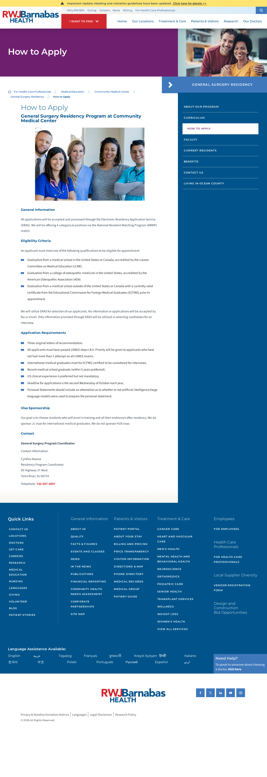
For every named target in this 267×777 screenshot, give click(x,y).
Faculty (191, 139)
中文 (41, 662)
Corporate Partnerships (82, 604)
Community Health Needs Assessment (86, 591)
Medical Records (129, 581)
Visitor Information (131, 559)
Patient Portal (127, 529)
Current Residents (200, 150)
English (14, 656)
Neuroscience (169, 569)
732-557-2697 (46, 484)
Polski (72, 662)
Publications (82, 574)
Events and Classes (88, 551)
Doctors (16, 542)
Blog (13, 608)
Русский (132, 662)
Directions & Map (128, 566)
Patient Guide (125, 596)
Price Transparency (131, 551)
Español (161, 662)
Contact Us (193, 172)
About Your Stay (128, 536)
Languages (18, 588)
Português (104, 662)
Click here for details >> (189, 3)
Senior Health (169, 591)
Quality (77, 536)
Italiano (190, 656)
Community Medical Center (111, 91)
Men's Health (168, 549)
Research (17, 562)
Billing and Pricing (131, 544)
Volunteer (18, 601)
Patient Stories (22, 614)
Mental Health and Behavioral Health (173, 559)
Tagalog (65, 656)
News (116, 10)
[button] (261, 10)
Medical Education (72, 91)
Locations (18, 535)
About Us (78, 529)
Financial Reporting (88, 581)
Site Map (78, 614)
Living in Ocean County (204, 183)
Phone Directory (129, 574)
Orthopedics (168, 576)
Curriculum (194, 117)
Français (90, 656)
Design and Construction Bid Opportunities (230, 608)
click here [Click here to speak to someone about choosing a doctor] (234, 669)
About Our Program (201, 106)
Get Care (16, 549)
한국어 (13, 662)
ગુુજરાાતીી (115, 656)
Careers (104, 10)
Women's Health (171, 621)
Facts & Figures (84, 544)
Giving (91, 10)
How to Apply (199, 128)
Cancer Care (168, 529)
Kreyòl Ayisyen (145, 656)
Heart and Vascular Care (175, 539)
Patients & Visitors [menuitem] (205, 21)
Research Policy (125, 714)
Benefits (191, 161)
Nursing (16, 581)
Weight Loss (167, 614)
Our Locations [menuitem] (143, 21)
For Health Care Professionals (155, 10)
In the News (81, 566)
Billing (127, 10)
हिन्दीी (162, 656)
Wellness (165, 606)
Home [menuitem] (122, 21)
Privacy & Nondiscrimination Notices (45, 714)
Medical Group (127, 589)
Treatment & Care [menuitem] (172, 21)
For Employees (226, 529)
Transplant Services (175, 599)
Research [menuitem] (231, 21)
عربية (36, 656)
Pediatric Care (170, 584)
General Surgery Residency (27, 96)
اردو (187, 662)
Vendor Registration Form (232, 588)
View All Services (172, 629)
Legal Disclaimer (101, 714)
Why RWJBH (75, 10)
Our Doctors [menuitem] (252, 21)
